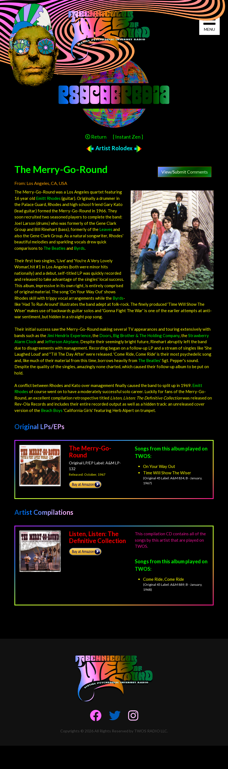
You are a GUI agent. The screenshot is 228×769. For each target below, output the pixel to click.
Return (96, 137)
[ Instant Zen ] (128, 137)
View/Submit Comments (184, 171)
